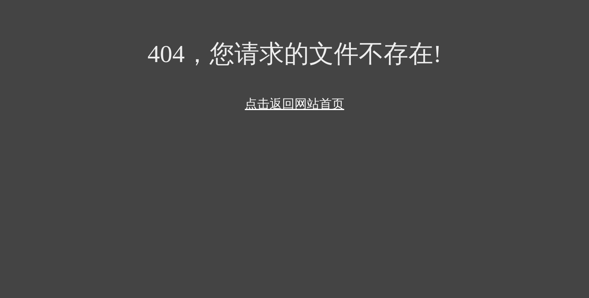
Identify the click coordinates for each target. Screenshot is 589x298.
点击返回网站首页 (294, 104)
